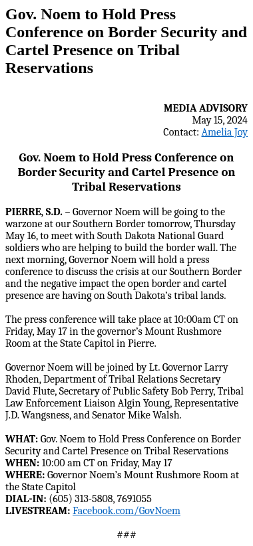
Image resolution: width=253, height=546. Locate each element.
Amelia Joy (225, 132)
